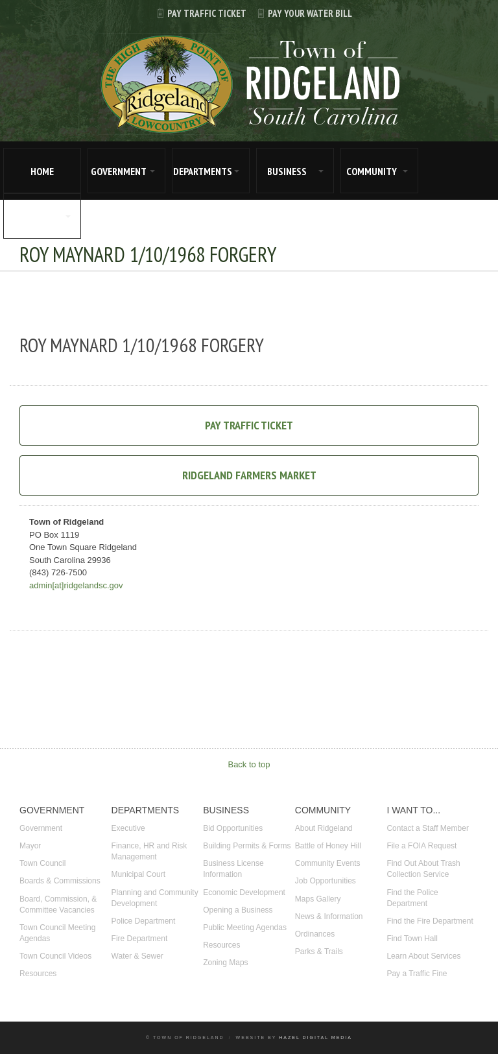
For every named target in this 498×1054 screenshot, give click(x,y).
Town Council (42, 863)
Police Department (144, 921)
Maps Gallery (318, 899)
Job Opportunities (325, 880)
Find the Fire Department (429, 921)
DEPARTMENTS (202, 171)
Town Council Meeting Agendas (57, 933)
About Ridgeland (324, 828)
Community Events (328, 863)
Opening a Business (237, 910)
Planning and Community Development (155, 898)
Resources (37, 973)
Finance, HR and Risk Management (149, 851)
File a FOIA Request (421, 845)
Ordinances (315, 934)
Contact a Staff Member (427, 828)
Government (40, 828)
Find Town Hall (411, 938)
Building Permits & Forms (246, 845)
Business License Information (233, 869)
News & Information (329, 916)
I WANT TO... (34, 216)
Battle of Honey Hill (328, 845)
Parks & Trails (319, 951)
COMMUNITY (371, 171)
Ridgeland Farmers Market (249, 475)
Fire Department (140, 938)
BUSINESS (287, 171)
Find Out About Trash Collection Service (423, 869)
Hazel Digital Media (315, 1037)
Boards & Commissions (60, 880)
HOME (42, 171)
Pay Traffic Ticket (196, 13)
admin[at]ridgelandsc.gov (76, 585)
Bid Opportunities (233, 828)
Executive (128, 828)
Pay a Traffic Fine (416, 973)
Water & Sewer (137, 956)
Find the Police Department (412, 898)
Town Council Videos (55, 956)
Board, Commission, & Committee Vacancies (58, 904)
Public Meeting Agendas (245, 927)
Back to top (249, 764)
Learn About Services (423, 956)
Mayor (30, 845)
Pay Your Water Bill (299, 13)
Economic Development (244, 892)
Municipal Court (138, 874)
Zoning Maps (225, 962)
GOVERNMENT (119, 171)
